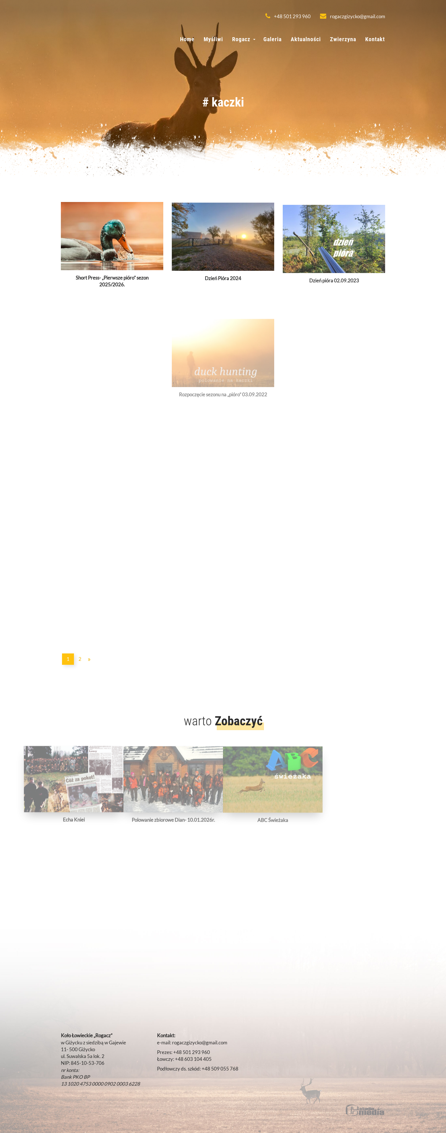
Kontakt (375, 39)
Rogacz (241, 39)
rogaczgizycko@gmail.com (352, 16)
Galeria (272, 39)
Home (187, 39)
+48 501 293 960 (288, 16)
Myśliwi (213, 39)
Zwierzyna (343, 39)
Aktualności (306, 39)
